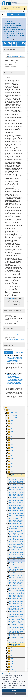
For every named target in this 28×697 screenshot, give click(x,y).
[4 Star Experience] (18, 7)
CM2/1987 (8, 352)
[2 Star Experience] (15, 7)
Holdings (4, 14)
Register (12, 298)
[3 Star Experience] (17, 7)
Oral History (21, 14)
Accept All (14, 690)
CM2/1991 (19, 352)
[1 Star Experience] (13, 7)
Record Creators (12, 14)
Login (24, 11)
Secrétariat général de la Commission (15, 56)
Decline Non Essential (14, 693)
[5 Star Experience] (20, 7)
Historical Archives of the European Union (16, 335)
